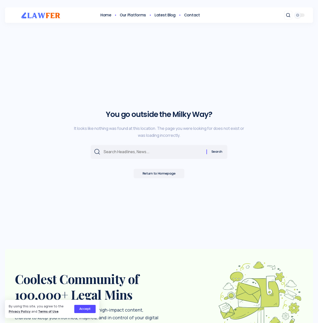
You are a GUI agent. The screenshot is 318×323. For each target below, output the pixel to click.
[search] (288, 15)
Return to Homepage (159, 174)
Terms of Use (49, 311)
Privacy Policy (20, 311)
